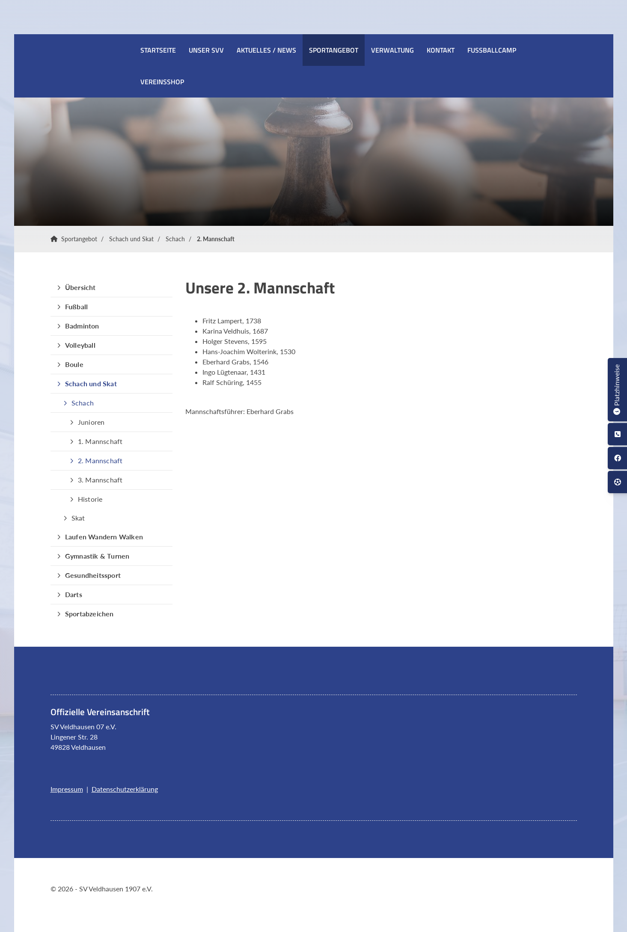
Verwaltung (392, 50)
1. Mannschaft (100, 441)
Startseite (158, 50)
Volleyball (80, 345)
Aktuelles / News (266, 50)
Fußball (76, 306)
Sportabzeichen (89, 613)
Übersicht (80, 287)
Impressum (67, 789)
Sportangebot (333, 50)
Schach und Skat (131, 239)
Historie (90, 499)
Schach (175, 239)
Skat (78, 518)
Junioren (91, 422)
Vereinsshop (162, 82)
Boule (74, 364)
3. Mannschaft (100, 480)
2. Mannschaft (216, 239)
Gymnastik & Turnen (97, 556)
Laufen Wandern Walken (104, 537)
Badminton (82, 326)
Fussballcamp (491, 50)
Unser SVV (206, 50)
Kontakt (441, 50)
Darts (73, 594)
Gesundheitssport (93, 575)
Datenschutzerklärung (125, 789)
